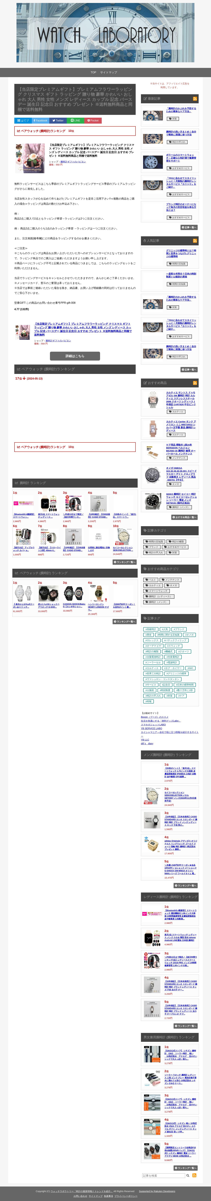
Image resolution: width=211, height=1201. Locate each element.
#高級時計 (151, 629)
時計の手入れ (177, 142)
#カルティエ (152, 668)
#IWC (190, 668)
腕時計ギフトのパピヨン (73, 162)
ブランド (152, 547)
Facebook (40, 120)
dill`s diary (147, 743)
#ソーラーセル (153, 662)
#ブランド (179, 629)
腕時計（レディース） (159, 596)
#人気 (165, 629)
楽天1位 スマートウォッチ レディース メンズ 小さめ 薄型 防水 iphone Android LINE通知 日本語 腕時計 (180, 937)
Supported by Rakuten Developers (157, 1191)
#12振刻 (150, 690)
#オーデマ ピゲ (153, 646)
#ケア (181, 696)
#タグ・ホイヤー (173, 668)
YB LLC (145, 739)
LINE (75, 120)
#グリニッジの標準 (176, 673)
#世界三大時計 (153, 673)
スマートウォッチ (156, 591)
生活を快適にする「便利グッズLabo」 (161, 720)
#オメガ (189, 635)
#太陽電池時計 (153, 657)
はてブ (23, 120)
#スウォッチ (173, 646)
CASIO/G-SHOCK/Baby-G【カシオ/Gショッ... (74, 605)
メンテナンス (177, 458)
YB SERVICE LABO (151, 728)
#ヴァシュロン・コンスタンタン (162, 679)
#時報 (148, 701)
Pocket (93, 120)
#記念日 (166, 685)
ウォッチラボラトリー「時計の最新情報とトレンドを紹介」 (82, 1191)
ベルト (151, 580)
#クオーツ (183, 651)
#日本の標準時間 (185, 685)
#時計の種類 (152, 651)
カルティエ (176, 411)
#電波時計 (172, 662)
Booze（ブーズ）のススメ (154, 717)
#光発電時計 (173, 657)
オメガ (174, 484)
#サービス (151, 685)
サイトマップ (108, 72)
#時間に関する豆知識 (168, 635)
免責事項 (108, 1196)
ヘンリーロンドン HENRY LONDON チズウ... (98, 607)
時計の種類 (176, 541)
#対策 (170, 696)
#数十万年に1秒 (184, 690)
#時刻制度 (165, 690)
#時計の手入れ (153, 696)
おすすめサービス (179, 168)
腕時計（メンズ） (179, 507)
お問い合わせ (80, 1196)
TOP (93, 72)
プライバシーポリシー (125, 1196)
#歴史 (148, 635)
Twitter (58, 120)
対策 (173, 118)
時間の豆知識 (177, 264)
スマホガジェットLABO (153, 724)
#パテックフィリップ (175, 640)
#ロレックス (152, 640)
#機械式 (168, 651)
